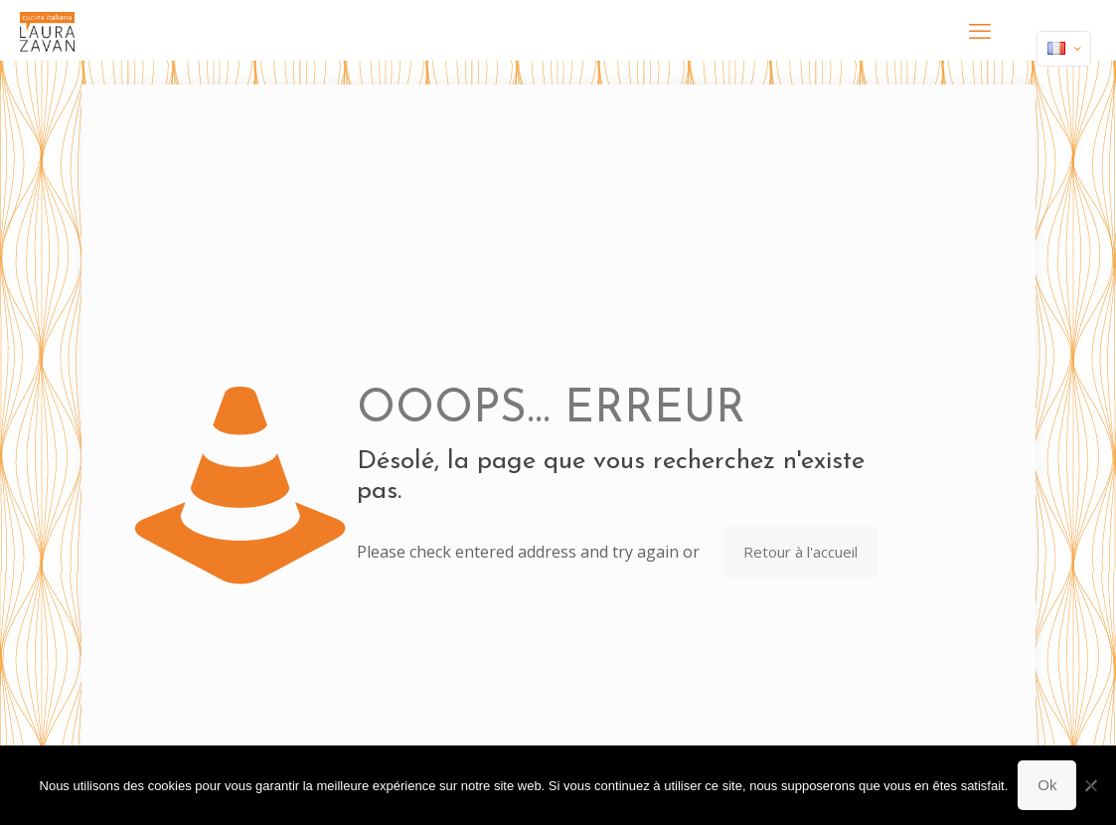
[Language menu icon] (1063, 49)
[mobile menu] (980, 30)
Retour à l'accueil (800, 552)
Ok (1046, 784)
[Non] (1091, 785)
